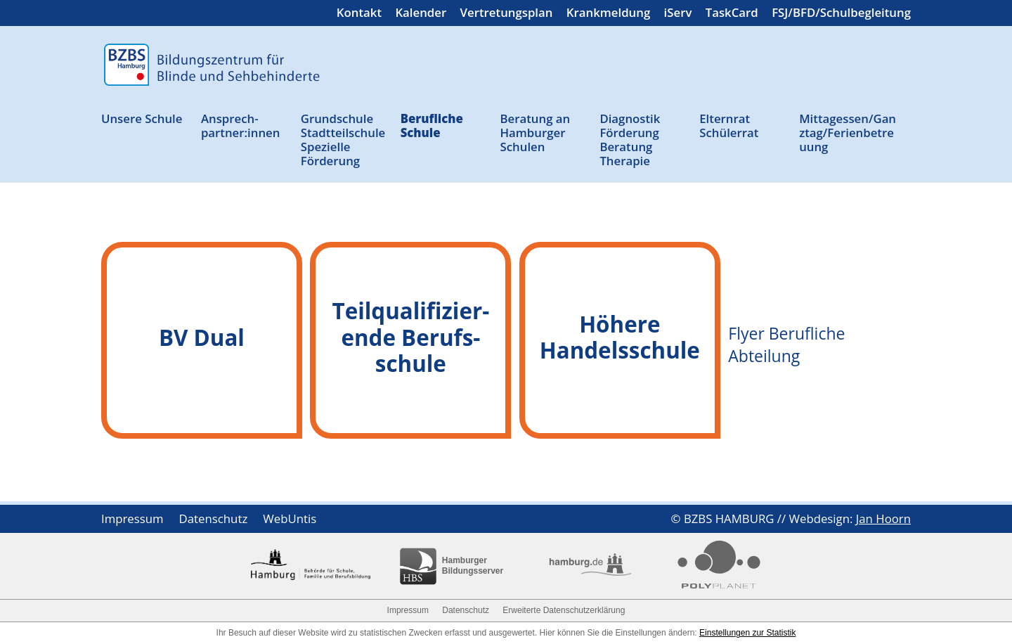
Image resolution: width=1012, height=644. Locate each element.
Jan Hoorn (883, 518)
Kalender (420, 14)
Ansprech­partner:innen (240, 126)
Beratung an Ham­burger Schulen (535, 133)
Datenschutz (213, 520)
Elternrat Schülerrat (728, 126)
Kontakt (359, 14)
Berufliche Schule (432, 126)
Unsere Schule (141, 119)
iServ (678, 14)
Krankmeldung (608, 14)
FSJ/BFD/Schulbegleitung (841, 14)
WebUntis (289, 520)
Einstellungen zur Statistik (747, 633)
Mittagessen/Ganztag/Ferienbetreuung (847, 133)
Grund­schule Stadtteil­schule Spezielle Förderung (343, 140)
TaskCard (732, 14)
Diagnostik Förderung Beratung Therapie (629, 140)
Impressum (132, 520)
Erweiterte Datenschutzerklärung (563, 610)
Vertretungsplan (506, 14)
